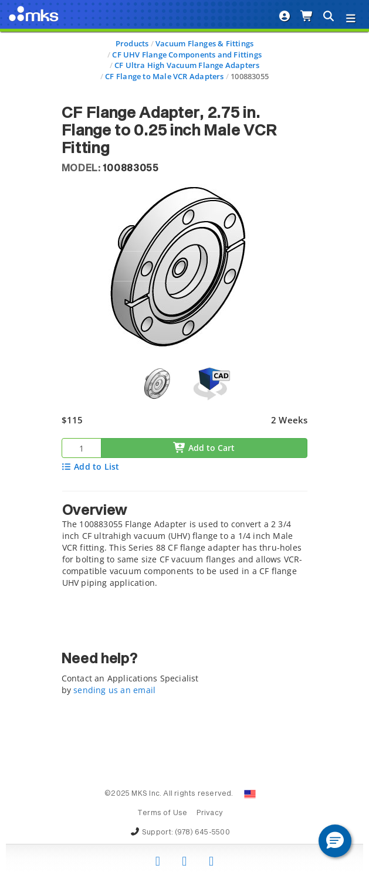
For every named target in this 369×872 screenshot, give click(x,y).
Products (132, 43)
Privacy (210, 813)
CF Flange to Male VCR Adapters (164, 76)
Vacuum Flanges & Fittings (204, 43)
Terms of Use (162, 813)
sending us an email (114, 689)
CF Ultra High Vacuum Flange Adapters (187, 65)
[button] (335, 841)
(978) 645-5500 (202, 832)
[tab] (184, 542)
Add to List (91, 466)
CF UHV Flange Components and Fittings (187, 54)
